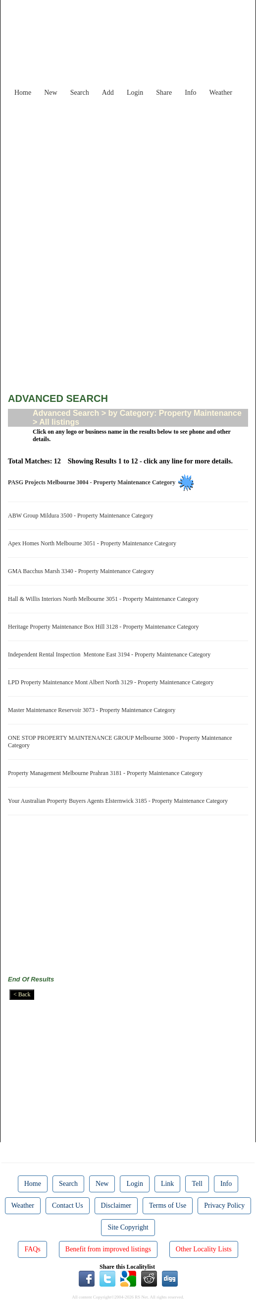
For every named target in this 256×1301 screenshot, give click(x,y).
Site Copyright (127, 1227)
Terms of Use (167, 1205)
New (50, 92)
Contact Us (67, 1205)
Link (167, 1183)
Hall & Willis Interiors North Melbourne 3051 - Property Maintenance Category (105, 598)
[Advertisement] (135, 170)
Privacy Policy (224, 1205)
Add (108, 92)
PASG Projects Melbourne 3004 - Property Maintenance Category (93, 482)
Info (190, 92)
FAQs (32, 1249)
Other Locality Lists (204, 1249)
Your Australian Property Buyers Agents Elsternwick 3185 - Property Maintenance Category (119, 800)
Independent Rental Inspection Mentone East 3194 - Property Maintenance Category (110, 654)
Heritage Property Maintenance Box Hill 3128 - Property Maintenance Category (105, 626)
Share (164, 92)
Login (135, 92)
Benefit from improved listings (108, 1249)
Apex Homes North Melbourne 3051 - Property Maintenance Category (93, 543)
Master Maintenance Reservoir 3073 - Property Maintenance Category (93, 710)
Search (79, 92)
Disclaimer (116, 1205)
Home (22, 92)
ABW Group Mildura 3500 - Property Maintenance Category (82, 515)
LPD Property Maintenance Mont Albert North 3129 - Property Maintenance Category (112, 682)
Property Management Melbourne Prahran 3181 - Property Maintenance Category (106, 773)
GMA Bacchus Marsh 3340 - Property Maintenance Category (82, 571)
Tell (197, 1183)
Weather (220, 92)
